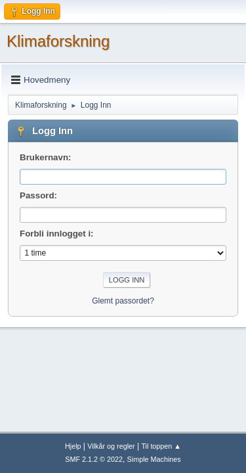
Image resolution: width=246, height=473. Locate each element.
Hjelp (73, 446)
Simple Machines (154, 459)
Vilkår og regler (110, 446)
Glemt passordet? (123, 300)
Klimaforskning (58, 41)
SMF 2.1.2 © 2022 (94, 459)
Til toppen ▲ (161, 446)
